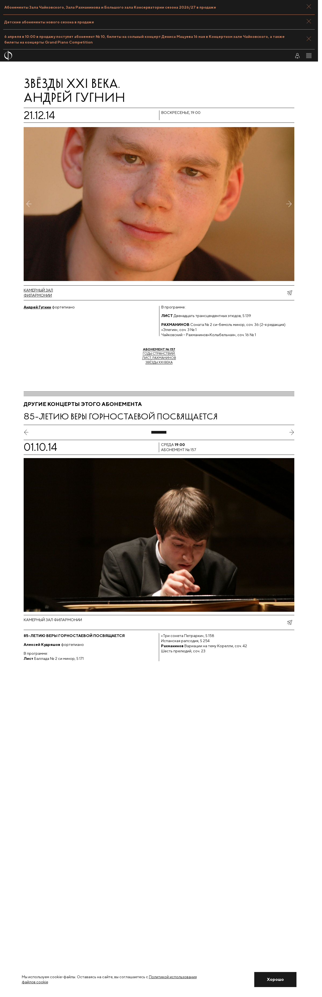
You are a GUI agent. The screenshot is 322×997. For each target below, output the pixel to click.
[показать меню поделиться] (289, 293)
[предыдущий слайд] (26, 432)
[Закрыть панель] (309, 6)
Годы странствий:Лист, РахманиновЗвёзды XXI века (159, 355)
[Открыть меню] (309, 55)
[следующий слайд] (291, 432)
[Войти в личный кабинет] (297, 55)
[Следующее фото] (289, 204)
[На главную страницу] (133, 55)
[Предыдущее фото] (29, 204)
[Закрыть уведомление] (275, 979)
